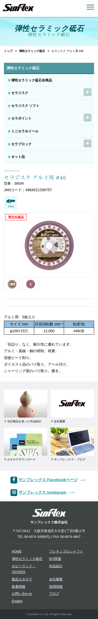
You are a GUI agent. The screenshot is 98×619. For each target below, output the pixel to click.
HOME (17, 551)
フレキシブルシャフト (66, 551)
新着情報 (18, 587)
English (17, 601)
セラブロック (21, 144)
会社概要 (56, 579)
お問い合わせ (22, 594)
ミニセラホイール (24, 131)
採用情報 (56, 587)
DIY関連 (55, 559)
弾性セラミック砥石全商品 (31, 80)
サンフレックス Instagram (42, 492)
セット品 (18, 157)
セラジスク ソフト (25, 106)
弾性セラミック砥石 (32, 51)
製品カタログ (22, 579)
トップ (8, 51)
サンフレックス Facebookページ (48, 479)
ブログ (54, 594)
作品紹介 (56, 566)
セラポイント (21, 118)
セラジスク (19, 93)
